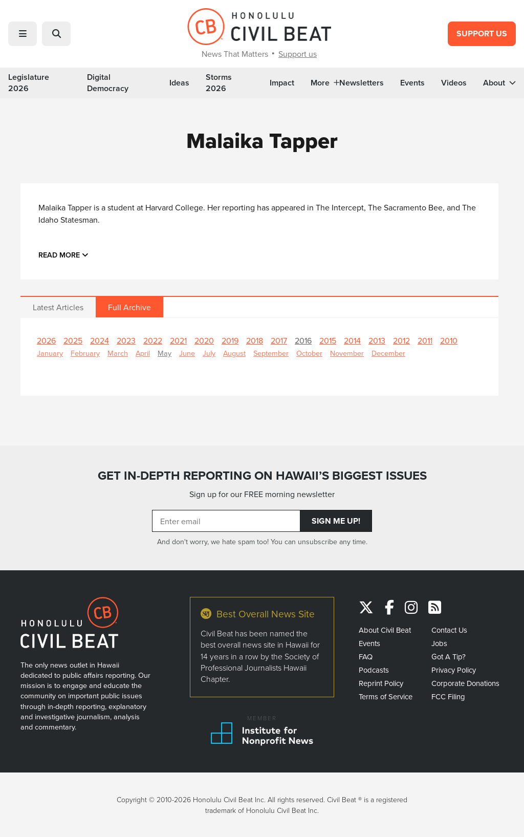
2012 (401, 340)
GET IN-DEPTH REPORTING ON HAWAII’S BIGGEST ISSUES (262, 475)
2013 (376, 340)
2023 (126, 340)
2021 (178, 340)
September (271, 353)
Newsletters (361, 83)
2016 (303, 340)
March (117, 353)
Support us (297, 53)
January (50, 353)
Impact (282, 83)
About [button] (499, 83)
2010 (448, 340)
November (347, 353)
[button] (22, 34)
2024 (99, 340)
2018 (254, 340)
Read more (63, 254)
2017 (279, 340)
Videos (454, 83)
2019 (230, 340)
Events (412, 83)
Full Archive (129, 307)
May (164, 353)
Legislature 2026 (28, 83)
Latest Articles (58, 307)
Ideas (179, 83)
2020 (204, 340)
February (85, 353)
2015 (327, 340)
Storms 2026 (219, 83)
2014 (352, 340)
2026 (46, 340)
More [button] (325, 83)
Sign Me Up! (336, 521)
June (187, 353)
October (309, 353)
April (143, 353)
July (209, 353)
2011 (425, 340)
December (388, 353)
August (234, 353)
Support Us (481, 33)
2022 (152, 340)
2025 (72, 340)
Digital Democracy (107, 83)
